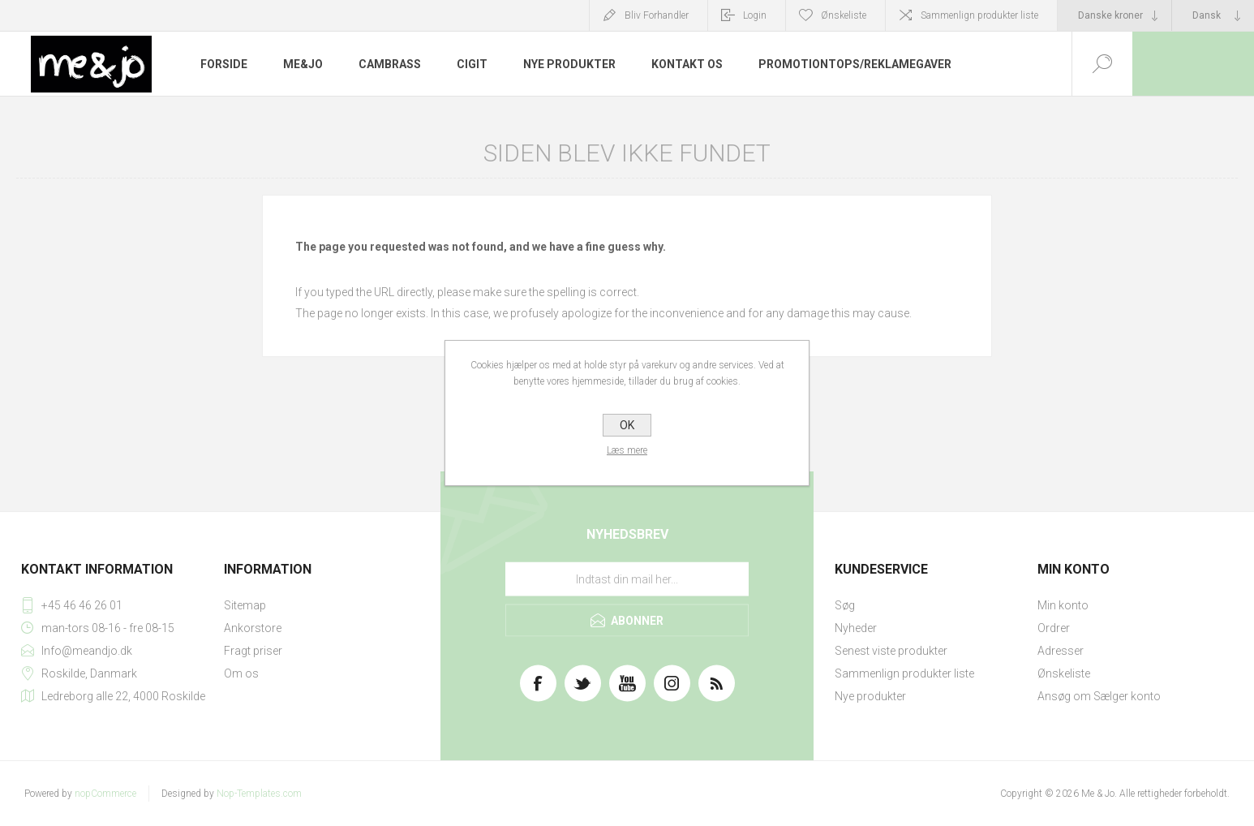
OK (627, 425)
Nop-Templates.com (259, 793)
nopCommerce (105, 793)
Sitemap (245, 605)
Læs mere (627, 450)
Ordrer (1053, 628)
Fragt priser (253, 650)
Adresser (1060, 650)
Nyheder (856, 628)
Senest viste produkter (891, 650)
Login (755, 15)
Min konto (1063, 605)
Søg (845, 605)
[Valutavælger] (1114, 15)
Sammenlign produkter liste (979, 15)
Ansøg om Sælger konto (1099, 696)
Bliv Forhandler (657, 15)
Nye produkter (870, 696)
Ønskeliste (1063, 673)
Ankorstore (252, 628)
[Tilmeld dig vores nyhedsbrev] (627, 579)
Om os (241, 673)
